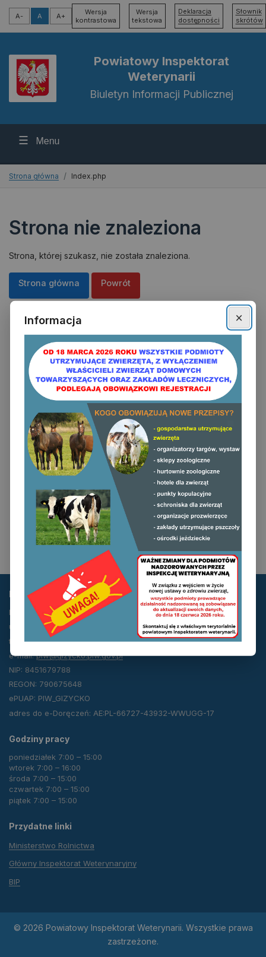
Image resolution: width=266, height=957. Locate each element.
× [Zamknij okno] (239, 317)
